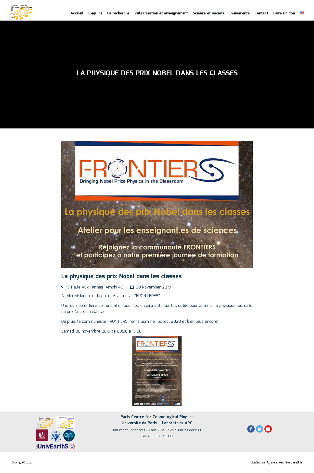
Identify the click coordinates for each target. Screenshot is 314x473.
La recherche (118, 13)
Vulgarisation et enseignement (161, 13)
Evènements (239, 13)
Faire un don (284, 13)
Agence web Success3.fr (284, 462)
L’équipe (95, 13)
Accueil (77, 13)
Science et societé (208, 13)
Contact (261, 13)
